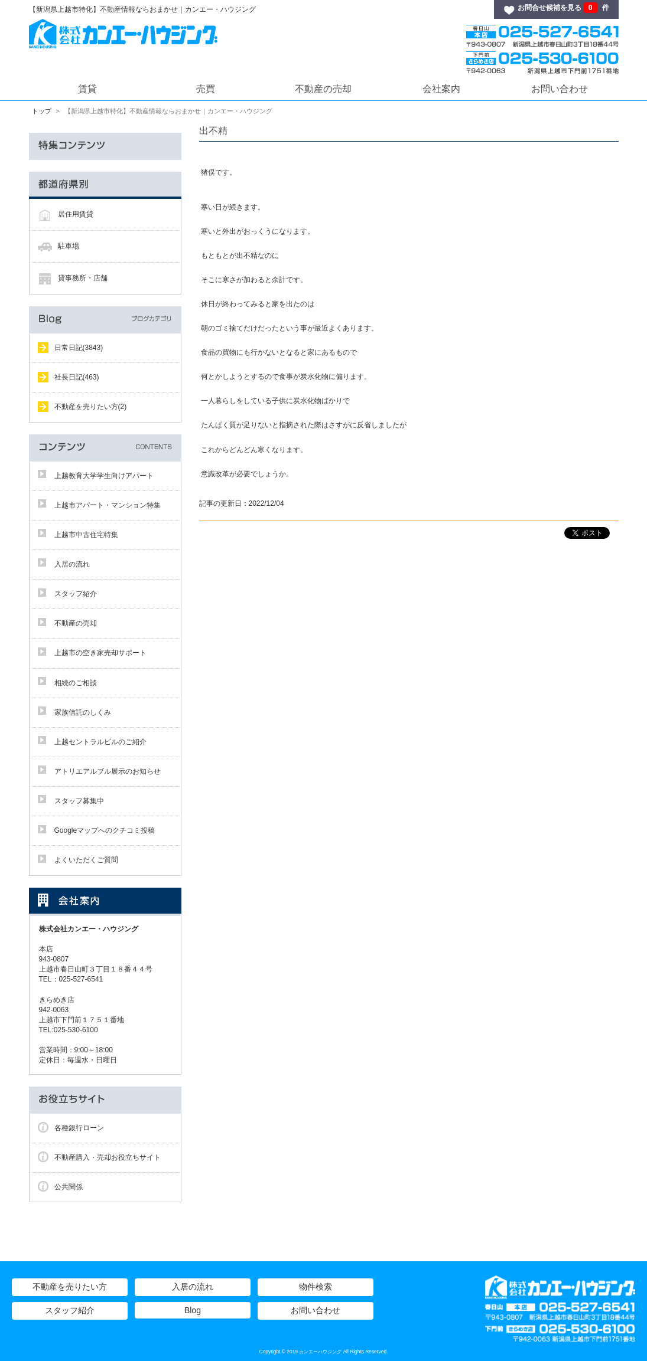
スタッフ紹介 (75, 594)
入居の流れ (72, 564)
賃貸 (87, 89)
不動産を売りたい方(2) (90, 407)
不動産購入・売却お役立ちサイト (107, 1157)
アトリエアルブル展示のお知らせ (107, 771)
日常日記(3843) (78, 347)
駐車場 (68, 246)
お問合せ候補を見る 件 (563, 7)
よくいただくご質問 (86, 860)
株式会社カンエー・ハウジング (92, 929)
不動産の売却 (323, 89)
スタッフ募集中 (79, 801)
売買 (205, 89)
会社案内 (441, 89)
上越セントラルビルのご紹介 (100, 742)
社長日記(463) (76, 377)
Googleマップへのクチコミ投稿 (104, 830)
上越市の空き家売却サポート (100, 653)
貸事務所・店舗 (83, 278)
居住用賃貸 (75, 214)
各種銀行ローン (79, 1128)
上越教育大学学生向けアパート (104, 476)
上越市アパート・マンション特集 (107, 505)
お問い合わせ (559, 89)
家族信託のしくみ (82, 712)
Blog (192, 1310)
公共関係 (68, 1187)
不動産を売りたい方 (69, 1286)
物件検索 (315, 1286)
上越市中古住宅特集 (86, 535)
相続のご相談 (75, 683)
